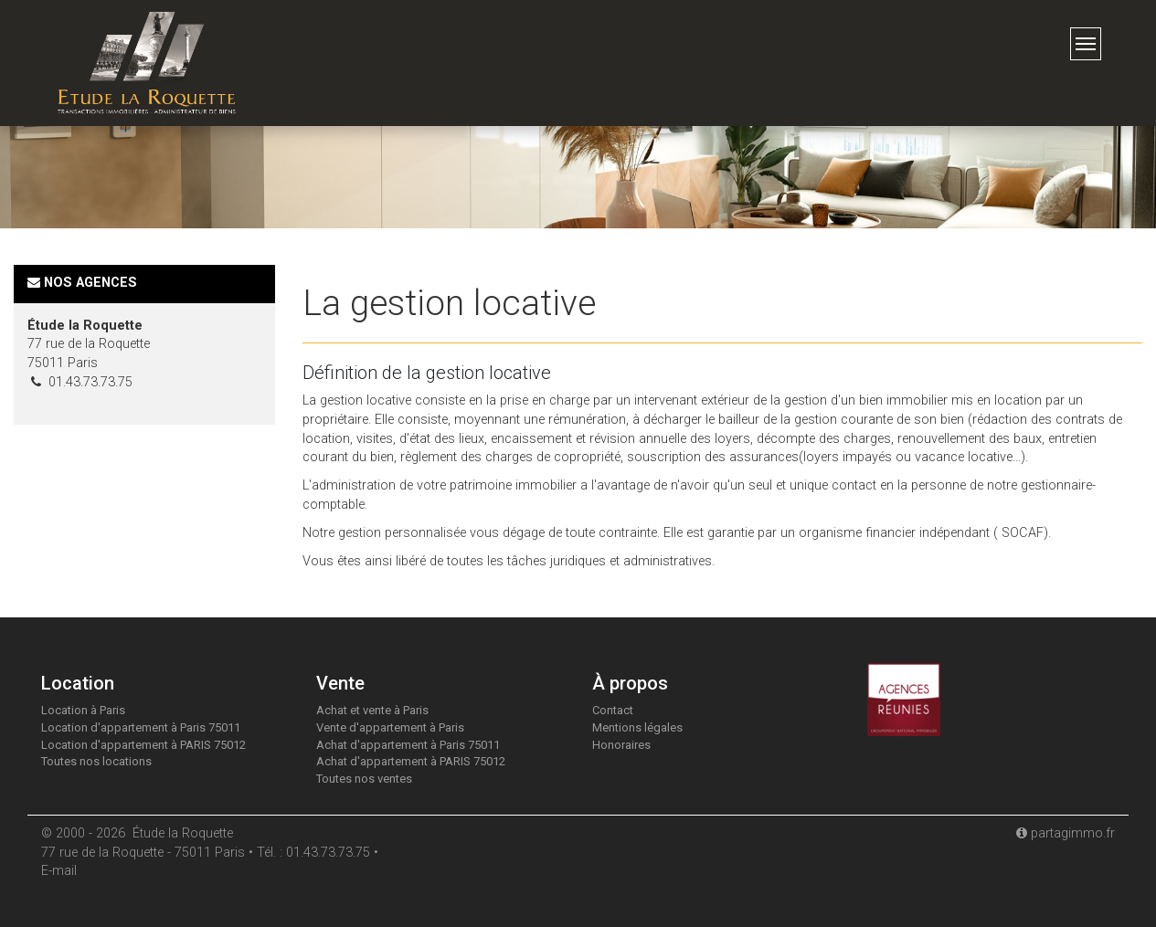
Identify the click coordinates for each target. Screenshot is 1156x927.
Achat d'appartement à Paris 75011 (408, 745)
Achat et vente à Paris (372, 710)
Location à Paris (83, 710)
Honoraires (621, 745)
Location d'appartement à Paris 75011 (140, 727)
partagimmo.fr (1065, 833)
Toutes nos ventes (364, 778)
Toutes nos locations (96, 761)
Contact (612, 710)
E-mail (59, 871)
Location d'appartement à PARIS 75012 (143, 745)
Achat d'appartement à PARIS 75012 (410, 761)
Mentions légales (637, 727)
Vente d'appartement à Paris (390, 727)
